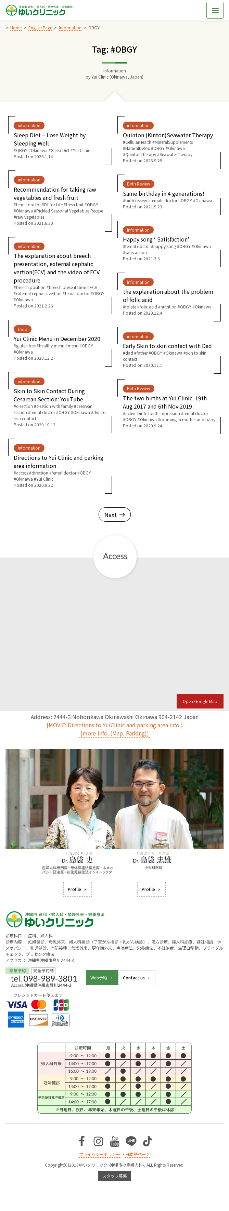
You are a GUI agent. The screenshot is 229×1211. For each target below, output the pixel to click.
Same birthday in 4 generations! (163, 193)
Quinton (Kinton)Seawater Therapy (168, 135)
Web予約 (101, 977)
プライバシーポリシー (99, 1154)
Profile (77, 889)
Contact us (137, 977)
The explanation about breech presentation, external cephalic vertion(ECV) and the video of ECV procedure (57, 267)
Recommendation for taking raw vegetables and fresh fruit (55, 193)
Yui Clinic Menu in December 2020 (57, 338)
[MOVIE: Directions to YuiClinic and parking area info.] (115, 725)
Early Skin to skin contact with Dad (167, 346)
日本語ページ (137, 1154)
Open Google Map (200, 701)
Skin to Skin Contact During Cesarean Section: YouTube (49, 395)
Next (114, 514)
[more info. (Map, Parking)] (114, 733)
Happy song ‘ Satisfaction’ (156, 239)
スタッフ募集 (114, 1176)
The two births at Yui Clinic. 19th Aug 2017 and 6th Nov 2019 (165, 402)
